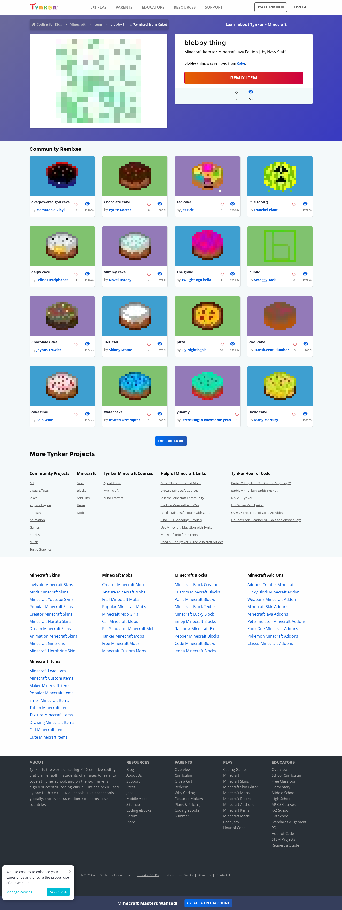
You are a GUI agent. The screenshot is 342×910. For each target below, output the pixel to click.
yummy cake (115, 272)
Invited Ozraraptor (124, 421)
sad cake (184, 202)
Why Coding (185, 793)
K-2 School (280, 811)
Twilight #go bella (196, 280)
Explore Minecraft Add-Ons (180, 506)
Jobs (129, 793)
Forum (131, 817)
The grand (185, 272)
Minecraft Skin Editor (240, 787)
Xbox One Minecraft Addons (272, 629)
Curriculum (184, 776)
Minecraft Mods (236, 817)
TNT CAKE (112, 342)
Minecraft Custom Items (51, 679)
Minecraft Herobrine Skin (52, 651)
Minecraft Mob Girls (120, 614)
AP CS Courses (284, 805)
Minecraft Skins (236, 782)
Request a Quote (285, 846)
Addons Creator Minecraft (271, 585)
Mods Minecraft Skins (49, 592)
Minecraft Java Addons (267, 614)
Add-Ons (83, 499)
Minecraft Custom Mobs (124, 651)
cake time (39, 413)
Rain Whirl (44, 421)
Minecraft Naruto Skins (50, 622)
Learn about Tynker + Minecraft (256, 24)
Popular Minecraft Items (52, 693)
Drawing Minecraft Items (52, 723)
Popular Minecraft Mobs (124, 607)
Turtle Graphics (40, 550)
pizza (181, 342)
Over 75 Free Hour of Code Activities (257, 513)
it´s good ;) (258, 202)
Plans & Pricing (187, 805)
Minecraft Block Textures (197, 607)
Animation (37, 521)
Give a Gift (183, 782)
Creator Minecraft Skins (51, 614)
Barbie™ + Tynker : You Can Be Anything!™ (261, 484)
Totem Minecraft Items (50, 708)
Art (32, 484)
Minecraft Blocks (237, 799)
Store (130, 822)
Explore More (171, 442)
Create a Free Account (208, 903)
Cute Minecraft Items (49, 738)
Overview (183, 770)
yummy (183, 413)
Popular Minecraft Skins (51, 607)
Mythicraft (111, 491)
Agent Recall (112, 484)
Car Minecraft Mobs (120, 622)
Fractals (35, 513)
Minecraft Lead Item (48, 671)
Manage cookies (19, 892)
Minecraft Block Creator (196, 585)
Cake (241, 63)
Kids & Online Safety (179, 876)
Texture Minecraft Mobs (123, 592)
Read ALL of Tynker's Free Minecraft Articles (192, 543)
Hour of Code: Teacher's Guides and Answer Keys (266, 521)
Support (133, 782)
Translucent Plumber (271, 350)
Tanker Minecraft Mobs (123, 637)
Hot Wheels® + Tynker (247, 506)
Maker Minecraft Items (50, 686)
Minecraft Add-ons (238, 805)
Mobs (81, 513)
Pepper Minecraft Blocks (197, 637)
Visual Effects (39, 491)
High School (281, 799)
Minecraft (78, 24)
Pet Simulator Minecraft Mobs (129, 629)
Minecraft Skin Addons (267, 607)
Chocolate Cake (44, 342)
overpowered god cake (50, 202)
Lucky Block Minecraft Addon (273, 592)
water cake (113, 413)
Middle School (283, 793)
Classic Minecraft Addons (270, 644)
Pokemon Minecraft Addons (272, 637)
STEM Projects (283, 840)
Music (34, 543)
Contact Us (224, 876)
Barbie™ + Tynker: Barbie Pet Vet (254, 491)
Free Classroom (284, 782)
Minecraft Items (236, 811)
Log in (300, 7)
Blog (130, 770)
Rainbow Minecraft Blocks (198, 629)
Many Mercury (266, 421)
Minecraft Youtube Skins (52, 600)
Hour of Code (234, 828)
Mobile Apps (136, 799)
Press (130, 787)
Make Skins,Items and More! (181, 484)
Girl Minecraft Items (48, 730)
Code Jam (231, 822)
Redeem (181, 787)
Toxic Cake (258, 413)
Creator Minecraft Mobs (124, 585)
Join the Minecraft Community (182, 499)
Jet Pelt (188, 210)
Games (35, 528)
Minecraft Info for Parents (179, 535)
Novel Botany (120, 280)
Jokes (33, 499)
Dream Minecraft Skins (50, 629)
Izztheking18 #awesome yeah (206, 421)
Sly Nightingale (194, 350)
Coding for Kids (49, 24)
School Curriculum (287, 776)
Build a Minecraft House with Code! (186, 513)
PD (274, 828)
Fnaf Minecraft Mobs (120, 600)
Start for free (270, 7)
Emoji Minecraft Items (49, 701)
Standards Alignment (289, 822)
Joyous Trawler (48, 350)
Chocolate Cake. (117, 202)
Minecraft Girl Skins (47, 644)
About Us (134, 776)
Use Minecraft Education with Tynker (187, 528)
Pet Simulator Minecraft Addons (276, 622)
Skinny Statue (120, 350)
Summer (182, 817)
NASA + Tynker (241, 499)
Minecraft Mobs (236, 793)
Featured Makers (189, 799)
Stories (35, 535)
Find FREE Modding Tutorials (181, 521)
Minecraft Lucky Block (194, 614)
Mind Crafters (113, 499)
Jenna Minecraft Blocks (195, 651)
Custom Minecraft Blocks (197, 592)
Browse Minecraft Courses (179, 491)
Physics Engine (40, 506)
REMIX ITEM (243, 78)
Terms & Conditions (118, 876)
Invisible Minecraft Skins (51, 585)
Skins (80, 484)
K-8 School (280, 817)
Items (98, 24)
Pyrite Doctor (120, 210)
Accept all (58, 892)
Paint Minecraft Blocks (195, 600)
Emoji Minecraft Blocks (195, 622)
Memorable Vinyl (50, 210)
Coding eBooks (138, 811)
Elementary (281, 787)
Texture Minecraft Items (51, 716)
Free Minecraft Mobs (121, 644)
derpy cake (40, 272)
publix (254, 272)
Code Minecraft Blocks (195, 644)
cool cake (257, 342)
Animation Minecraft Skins (53, 637)
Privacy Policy (148, 876)
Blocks (81, 491)
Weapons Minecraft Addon (271, 600)
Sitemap (133, 805)
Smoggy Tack (265, 280)
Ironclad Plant (266, 210)
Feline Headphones (52, 280)
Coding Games (235, 770)
